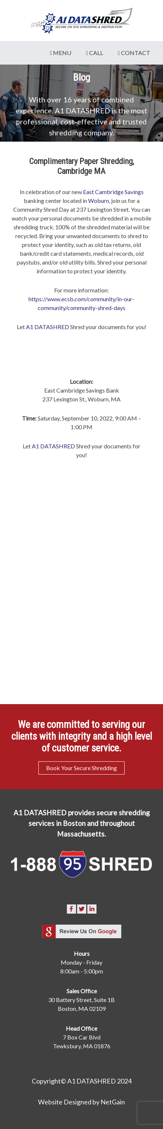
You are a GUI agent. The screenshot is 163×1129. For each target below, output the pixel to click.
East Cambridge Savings (113, 191)
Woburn (98, 200)
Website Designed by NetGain (81, 1102)
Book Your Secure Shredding (81, 767)
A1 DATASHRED (47, 326)
